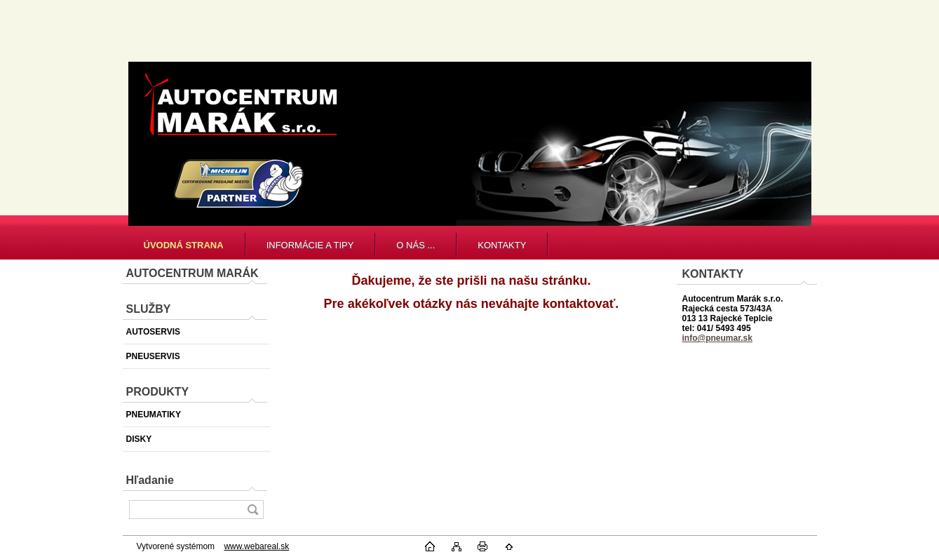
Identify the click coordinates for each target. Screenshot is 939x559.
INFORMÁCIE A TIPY (310, 245)
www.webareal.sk (256, 546)
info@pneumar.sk (717, 338)
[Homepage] (184, 245)
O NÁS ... (415, 245)
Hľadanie (150, 480)
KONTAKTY (502, 245)
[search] (252, 509)
